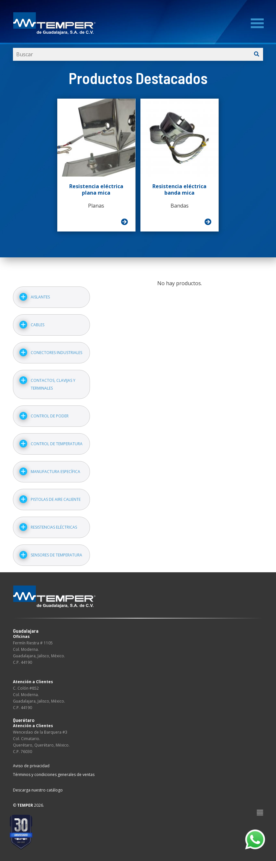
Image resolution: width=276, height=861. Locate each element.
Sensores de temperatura (56, 555)
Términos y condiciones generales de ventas (53, 774)
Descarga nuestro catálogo (38, 790)
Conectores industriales (56, 352)
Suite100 (260, 813)
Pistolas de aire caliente (56, 499)
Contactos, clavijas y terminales (53, 384)
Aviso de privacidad (31, 766)
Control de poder (50, 416)
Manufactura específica (55, 471)
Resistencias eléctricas (54, 527)
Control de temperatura (57, 444)
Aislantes (40, 297)
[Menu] (257, 23)
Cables (37, 325)
